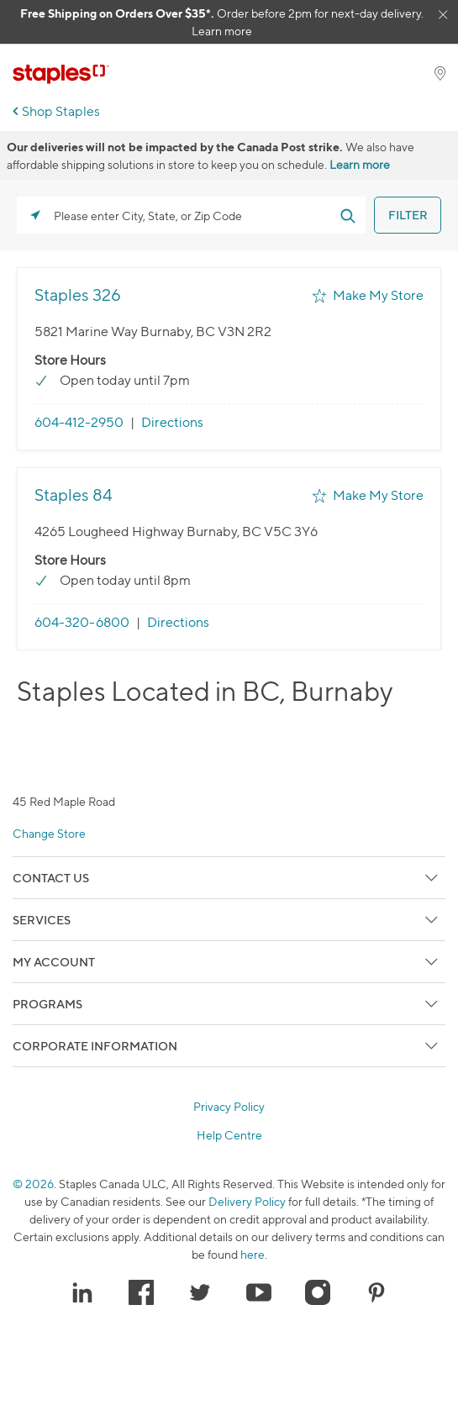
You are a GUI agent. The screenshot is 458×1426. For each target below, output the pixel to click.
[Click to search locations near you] (35, 215)
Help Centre (229, 1135)
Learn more (222, 31)
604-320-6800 (81, 622)
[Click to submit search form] (347, 215)
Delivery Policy (247, 1201)
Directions (172, 422)
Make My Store (378, 295)
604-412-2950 (79, 422)
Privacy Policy (229, 1107)
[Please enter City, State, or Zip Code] (191, 215)
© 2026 (33, 1183)
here (252, 1254)
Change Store (49, 833)
